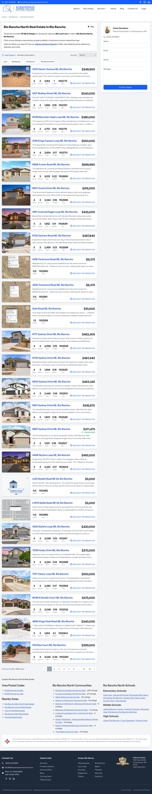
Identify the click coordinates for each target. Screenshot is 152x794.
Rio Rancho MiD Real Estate (16, 714)
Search (76, 8)
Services (102, 8)
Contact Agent (125, 87)
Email (106, 50)
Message (107, 69)
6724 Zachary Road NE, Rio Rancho (51, 235)
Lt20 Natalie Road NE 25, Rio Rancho (52, 478)
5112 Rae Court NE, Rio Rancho (49, 645)
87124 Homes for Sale (14, 690)
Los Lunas (82, 766)
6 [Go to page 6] (73, 669)
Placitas (98, 770)
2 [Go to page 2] (54, 669)
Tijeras (81, 776)
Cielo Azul (107, 695)
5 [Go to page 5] (68, 669)
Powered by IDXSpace (141, 790)
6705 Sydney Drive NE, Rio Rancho (51, 358)
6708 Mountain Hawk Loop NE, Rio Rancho (55, 117)
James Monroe (109, 709)
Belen (97, 766)
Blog (122, 8)
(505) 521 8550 (111, 37)
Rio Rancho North (48, 62)
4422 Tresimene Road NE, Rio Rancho (53, 285)
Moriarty (98, 773)
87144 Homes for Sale (14, 694)
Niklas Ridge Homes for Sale (67, 697)
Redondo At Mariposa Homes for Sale (71, 710)
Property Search (47, 766)
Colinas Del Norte (120, 695)
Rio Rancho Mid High (128, 712)
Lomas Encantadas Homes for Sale (70, 694)
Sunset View (108, 701)
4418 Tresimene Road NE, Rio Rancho (52, 259)
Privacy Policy (126, 790)
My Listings (88, 8)
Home (4, 17)
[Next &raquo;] (94, 669)
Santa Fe (98, 776)
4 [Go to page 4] (63, 669)
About (113, 8)
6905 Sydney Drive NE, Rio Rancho (51, 381)
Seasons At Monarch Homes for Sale (71, 700)
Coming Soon (46, 776)
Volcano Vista (141, 720)
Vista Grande (120, 701)
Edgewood (82, 773)
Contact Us (133, 8)
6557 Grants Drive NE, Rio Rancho (50, 188)
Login (143, 8)
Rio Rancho (13, 17)
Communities (46, 770)
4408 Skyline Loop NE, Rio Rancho (51, 455)
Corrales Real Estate (13, 717)
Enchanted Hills (135, 695)
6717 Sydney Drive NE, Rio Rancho (51, 334)
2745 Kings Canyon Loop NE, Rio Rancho (54, 140)
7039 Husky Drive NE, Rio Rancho (50, 550)
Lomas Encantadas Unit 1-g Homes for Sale (74, 713)
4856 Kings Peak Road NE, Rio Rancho (53, 621)
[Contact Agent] (82, 83)
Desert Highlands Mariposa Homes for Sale (74, 725)
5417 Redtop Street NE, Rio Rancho (51, 93)
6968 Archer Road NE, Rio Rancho (51, 164)
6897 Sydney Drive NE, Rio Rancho (51, 429)
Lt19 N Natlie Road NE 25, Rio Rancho (52, 502)
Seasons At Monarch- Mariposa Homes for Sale (75, 703)
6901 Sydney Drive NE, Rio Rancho (51, 405)
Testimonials (45, 779)
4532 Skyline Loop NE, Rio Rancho (51, 526)
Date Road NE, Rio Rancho (46, 308)
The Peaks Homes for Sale (66, 731)
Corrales (81, 770)
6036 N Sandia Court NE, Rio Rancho (52, 597)
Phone (106, 60)
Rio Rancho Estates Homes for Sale (70, 690)
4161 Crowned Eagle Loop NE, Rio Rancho (55, 212)
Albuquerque (83, 763)
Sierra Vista (140, 698)
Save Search (18, 55)
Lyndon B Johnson (132, 709)
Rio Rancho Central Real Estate (18, 707)
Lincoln (120, 709)
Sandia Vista (129, 698)
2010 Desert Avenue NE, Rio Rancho (52, 69)
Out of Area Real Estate (15, 710)
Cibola (106, 720)
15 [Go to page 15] (84, 669)
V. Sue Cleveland (127, 720)
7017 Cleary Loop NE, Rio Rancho (50, 574)
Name (106, 41)
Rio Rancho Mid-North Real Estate (19, 704)
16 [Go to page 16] (89, 669)
